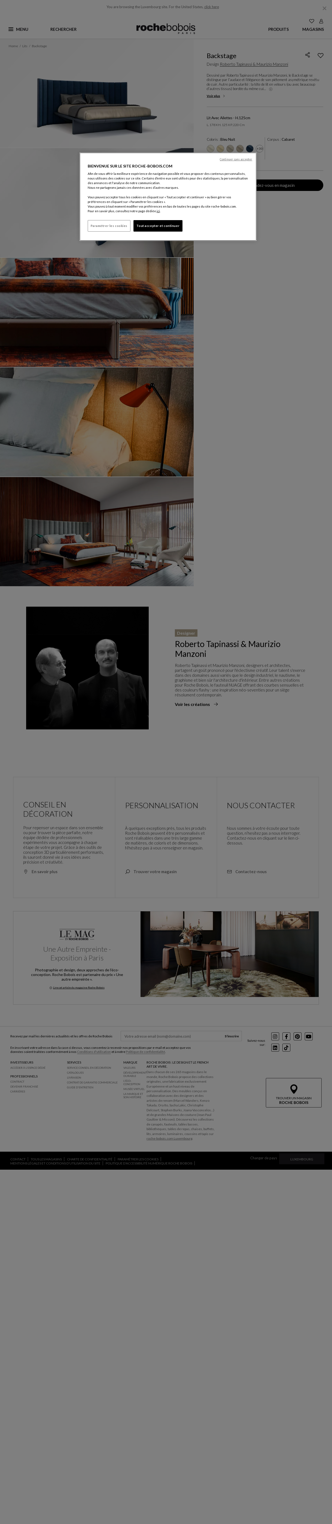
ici (158, 211)
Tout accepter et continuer (157, 225)
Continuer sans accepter (236, 159)
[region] (168, 196)
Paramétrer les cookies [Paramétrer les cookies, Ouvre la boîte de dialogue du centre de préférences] (109, 225)
